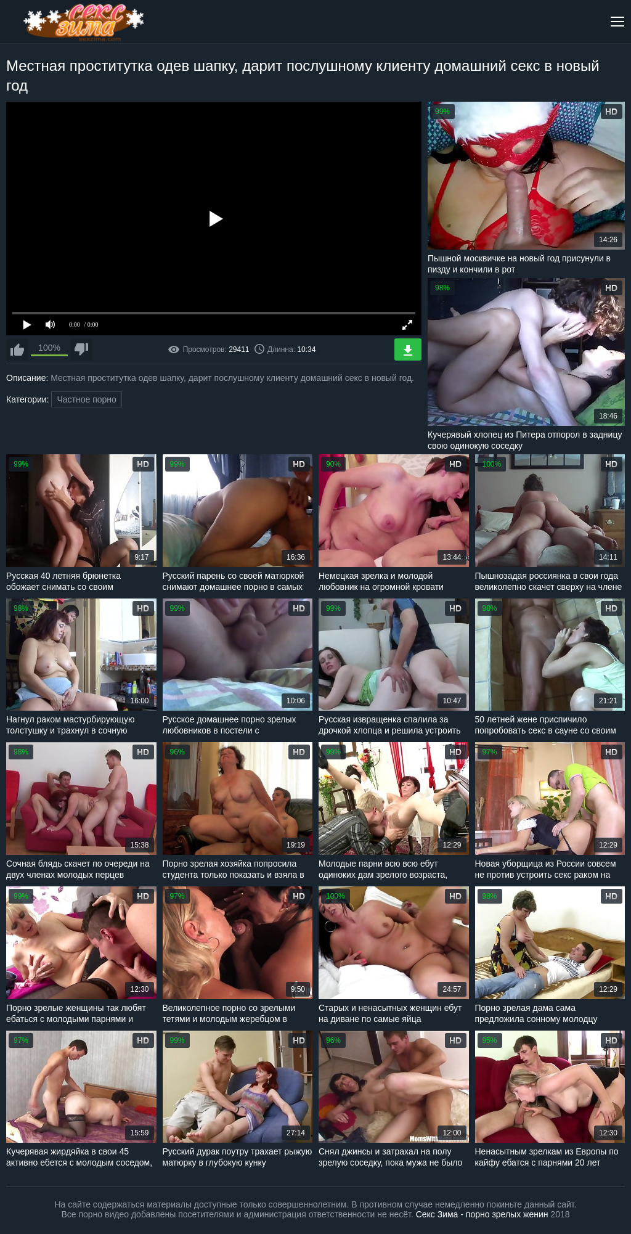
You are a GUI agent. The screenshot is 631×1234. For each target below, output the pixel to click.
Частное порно (86, 399)
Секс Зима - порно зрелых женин (482, 1214)
